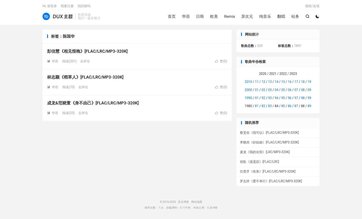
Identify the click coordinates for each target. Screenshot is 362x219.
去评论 (85, 61)
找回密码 (84, 6)
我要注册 (67, 6)
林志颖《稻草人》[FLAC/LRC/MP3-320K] (85, 77)
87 (296, 106)
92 (263, 98)
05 (283, 90)
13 (270, 82)
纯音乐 (265, 16)
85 (283, 106)
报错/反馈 (312, 6)
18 (303, 82)
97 (296, 98)
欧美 (214, 16)
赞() (221, 61)
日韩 (200, 16)
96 (290, 98)
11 (257, 82)
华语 (186, 16)
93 (270, 98)
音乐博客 (57, 16)
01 (257, 90)
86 (290, 106)
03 (270, 90)
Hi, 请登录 (49, 6)
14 (276, 82)
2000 (248, 90)
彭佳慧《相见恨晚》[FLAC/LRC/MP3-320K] (87, 51)
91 (257, 98)
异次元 (247, 16)
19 (309, 82)
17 (296, 82)
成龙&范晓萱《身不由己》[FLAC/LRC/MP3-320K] (93, 102)
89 (309, 106)
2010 (248, 82)
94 (276, 98)
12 (263, 82)
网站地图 (196, 202)
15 (283, 82)
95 (283, 98)
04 (276, 90)
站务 (295, 16)
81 (257, 106)
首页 (172, 16)
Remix (229, 16)
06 (290, 90)
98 (303, 98)
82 (263, 106)
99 (309, 98)
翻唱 (281, 16)
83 (270, 106)
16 (290, 82)
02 (263, 90)
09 (309, 90)
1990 (248, 98)
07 (296, 90)
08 (303, 90)
